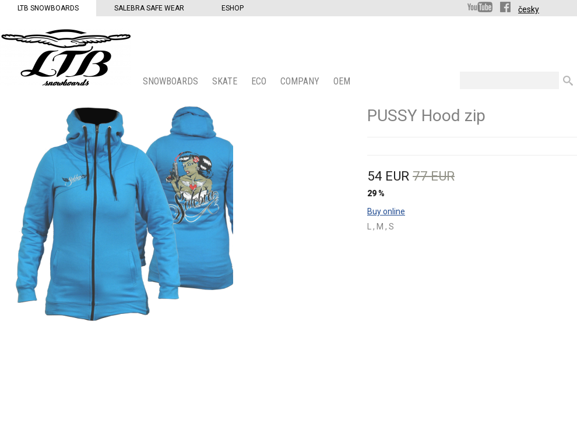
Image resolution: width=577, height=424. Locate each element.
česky (528, 9)
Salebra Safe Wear (149, 8)
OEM (343, 81)
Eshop (232, 8)
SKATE (226, 81)
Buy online (386, 211)
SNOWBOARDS (171, 81)
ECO (260, 81)
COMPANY (301, 81)
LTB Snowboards (48, 8)
